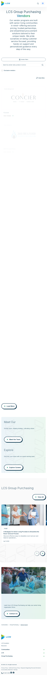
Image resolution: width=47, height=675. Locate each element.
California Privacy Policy (14, 668)
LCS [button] (22, 653)
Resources (4, 645)
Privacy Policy (4, 668)
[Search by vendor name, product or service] (23, 64)
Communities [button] (22, 649)
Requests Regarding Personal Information (31, 668)
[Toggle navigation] (43, 3)
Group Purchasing (14, 624)
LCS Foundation (5, 643)
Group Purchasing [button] (22, 656)
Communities (4, 624)
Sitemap (15, 669)
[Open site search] (37, 3)
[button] (42, 553)
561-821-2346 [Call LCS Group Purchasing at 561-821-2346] (5, 673)
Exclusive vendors (9, 70)
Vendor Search (24, 624)
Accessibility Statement (7, 669)
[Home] (5, 3)
